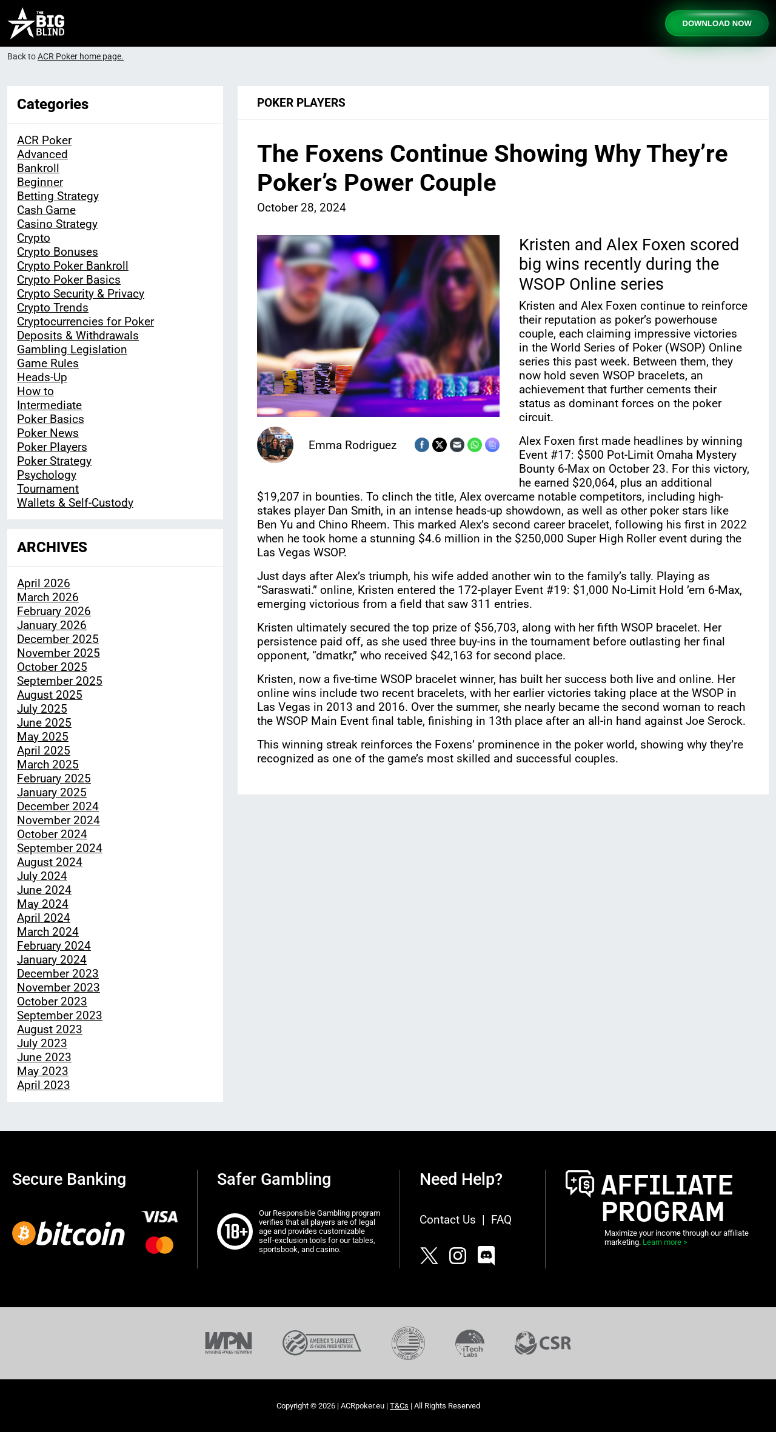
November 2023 (58, 988)
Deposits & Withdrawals (78, 335)
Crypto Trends (53, 308)
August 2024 (49, 862)
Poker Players (52, 447)
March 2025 (48, 764)
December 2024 (58, 806)
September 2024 (59, 848)
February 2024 (54, 946)
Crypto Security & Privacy (80, 294)
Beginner (40, 182)
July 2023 (42, 1043)
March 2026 (48, 597)
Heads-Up (42, 377)
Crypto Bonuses (57, 252)
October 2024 (52, 834)
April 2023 (43, 1085)
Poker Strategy (54, 461)
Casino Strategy (57, 224)
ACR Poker (44, 140)
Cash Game (46, 210)
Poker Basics (50, 419)
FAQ (501, 1220)
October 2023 (52, 1001)
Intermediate (49, 405)
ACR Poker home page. (81, 57)
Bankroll (38, 168)
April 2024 (43, 918)
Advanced (42, 154)
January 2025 (52, 792)
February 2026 (54, 611)
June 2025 (44, 723)
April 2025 (43, 751)
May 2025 (43, 737)
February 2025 (54, 778)
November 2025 (58, 653)
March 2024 (48, 932)
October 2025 (52, 667)
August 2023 (49, 1029)
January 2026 (52, 625)
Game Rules (48, 363)
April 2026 (43, 583)
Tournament (48, 489)
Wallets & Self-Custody (75, 503)
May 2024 (43, 904)
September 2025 (59, 681)
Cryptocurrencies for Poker (85, 321)
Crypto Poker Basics (69, 280)
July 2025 (42, 709)
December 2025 (58, 639)
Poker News (48, 433)
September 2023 (59, 1015)
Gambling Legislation (72, 349)
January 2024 (52, 960)
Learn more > (665, 1242)
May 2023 (43, 1071)
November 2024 (58, 820)
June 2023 (44, 1057)
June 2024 (44, 890)
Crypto (33, 238)
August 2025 (49, 695)
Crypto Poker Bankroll (73, 266)
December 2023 (58, 974)
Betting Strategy (58, 196)
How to (35, 391)
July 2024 (42, 876)
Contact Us (448, 1220)
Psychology (46, 475)
